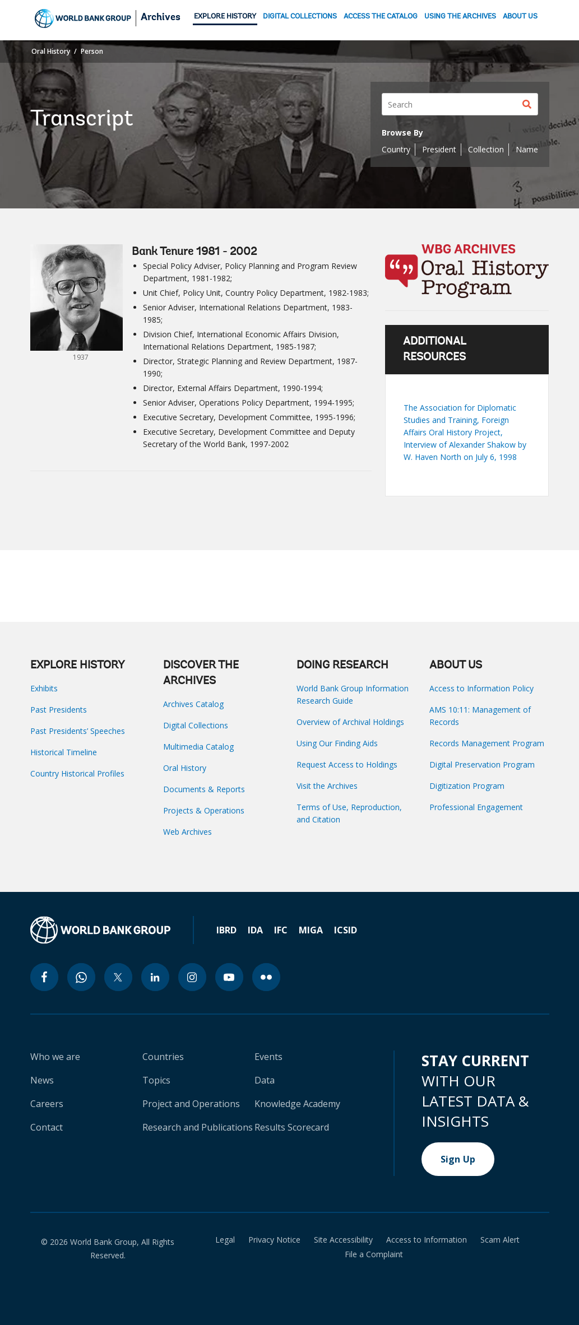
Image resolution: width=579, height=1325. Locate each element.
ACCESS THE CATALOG (381, 16)
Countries (163, 1056)
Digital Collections (195, 725)
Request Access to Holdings (347, 764)
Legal (225, 1239)
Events (268, 1056)
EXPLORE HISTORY (225, 16)
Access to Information (426, 1239)
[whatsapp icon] (81, 977)
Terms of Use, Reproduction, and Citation (349, 813)
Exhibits (44, 688)
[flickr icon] (266, 977)
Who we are (55, 1056)
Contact (46, 1127)
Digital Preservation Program (482, 764)
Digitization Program (466, 785)
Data (264, 1080)
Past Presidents (58, 709)
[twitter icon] (118, 977)
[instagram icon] (192, 977)
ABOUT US (520, 16)
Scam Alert (500, 1239)
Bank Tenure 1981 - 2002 (194, 252)
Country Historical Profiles (77, 773)
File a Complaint (374, 1254)
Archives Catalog (193, 704)
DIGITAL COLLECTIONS (300, 16)
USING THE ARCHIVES (460, 16)
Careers (46, 1104)
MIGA (311, 930)
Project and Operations (191, 1104)
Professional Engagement (476, 807)
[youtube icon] (229, 977)
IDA (255, 930)
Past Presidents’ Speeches (77, 731)
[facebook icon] (44, 977)
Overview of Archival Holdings (350, 722)
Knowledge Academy (297, 1104)
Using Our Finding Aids (337, 743)
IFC (281, 930)
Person (92, 51)
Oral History (50, 51)
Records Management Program (486, 743)
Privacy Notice (274, 1239)
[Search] (460, 104)
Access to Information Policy (481, 688)
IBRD (226, 930)
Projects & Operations (203, 810)
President (439, 149)
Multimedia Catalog (198, 746)
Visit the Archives (327, 785)
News (42, 1080)
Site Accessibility (343, 1239)
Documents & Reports (204, 789)
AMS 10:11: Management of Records (480, 715)
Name (527, 149)
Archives (160, 18)
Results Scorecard (291, 1127)
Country (396, 149)
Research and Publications (197, 1127)
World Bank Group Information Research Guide (353, 694)
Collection (486, 149)
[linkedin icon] (155, 977)
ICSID (345, 930)
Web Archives (187, 831)
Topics (156, 1080)
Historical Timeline (63, 752)
